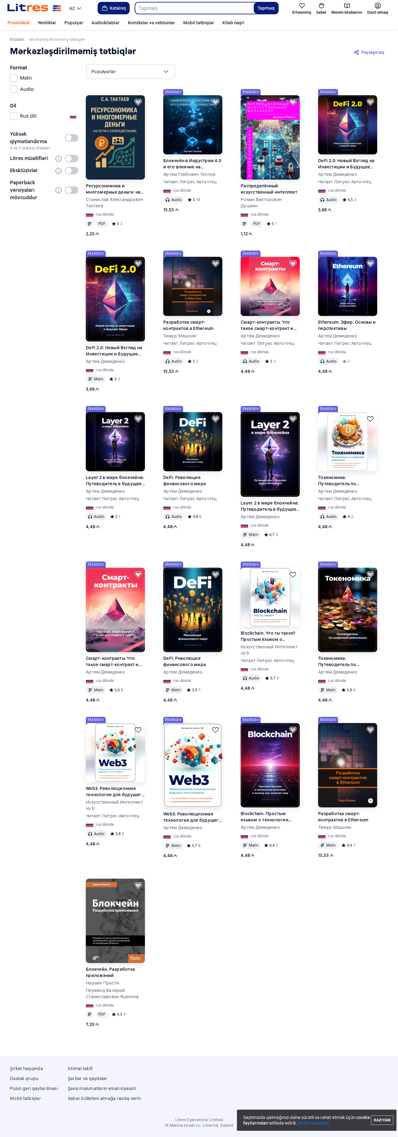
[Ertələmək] (138, 102)
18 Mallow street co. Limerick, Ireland (198, 1125)
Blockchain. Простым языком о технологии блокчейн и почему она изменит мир (266, 817)
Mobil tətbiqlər (198, 23)
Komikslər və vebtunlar (151, 23)
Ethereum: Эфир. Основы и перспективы (347, 325)
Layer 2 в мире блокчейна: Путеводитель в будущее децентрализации (115, 481)
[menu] (76, 8)
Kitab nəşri (233, 23)
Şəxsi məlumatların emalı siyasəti (102, 1088)
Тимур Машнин (179, 336)
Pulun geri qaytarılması (34, 1088)
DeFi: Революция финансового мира (184, 480)
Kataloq (113, 8)
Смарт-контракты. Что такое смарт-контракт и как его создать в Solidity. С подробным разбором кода (269, 325)
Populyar (73, 23)
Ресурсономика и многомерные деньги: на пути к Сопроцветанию (113, 189)
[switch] (71, 138)
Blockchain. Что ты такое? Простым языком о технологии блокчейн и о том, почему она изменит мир (269, 636)
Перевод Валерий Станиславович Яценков (112, 993)
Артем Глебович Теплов (189, 174)
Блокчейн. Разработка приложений (110, 972)
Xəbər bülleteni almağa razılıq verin (104, 1098)
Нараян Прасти (102, 983)
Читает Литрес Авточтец (190, 182)
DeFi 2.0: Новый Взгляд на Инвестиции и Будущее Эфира (346, 164)
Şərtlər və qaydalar (88, 1078)
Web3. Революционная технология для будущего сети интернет (115, 792)
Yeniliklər (47, 23)
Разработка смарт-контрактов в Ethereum (188, 325)
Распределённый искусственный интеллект (269, 189)
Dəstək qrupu (24, 1078)
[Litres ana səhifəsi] (34, 8)
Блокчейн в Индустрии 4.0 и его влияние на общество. (192, 164)
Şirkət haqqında (26, 1068)
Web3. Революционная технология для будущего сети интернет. (192, 817)
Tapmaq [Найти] (266, 8)
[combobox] (194, 8)
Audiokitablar (105, 23)
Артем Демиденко (337, 174)
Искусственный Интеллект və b (269, 650)
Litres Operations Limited (199, 1120)
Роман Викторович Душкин (261, 203)
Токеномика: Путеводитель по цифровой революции (343, 481)
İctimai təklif (80, 1068)
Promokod (18, 23)
